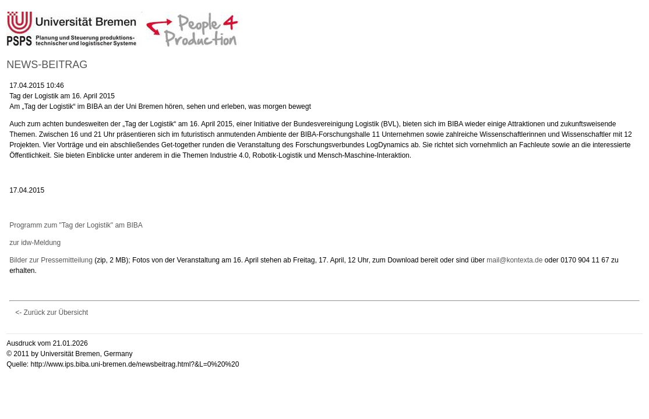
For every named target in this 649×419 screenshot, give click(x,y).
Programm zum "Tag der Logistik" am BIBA (76, 225)
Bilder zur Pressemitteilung (51, 260)
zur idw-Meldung (35, 243)
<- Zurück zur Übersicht (51, 312)
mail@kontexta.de (514, 260)
